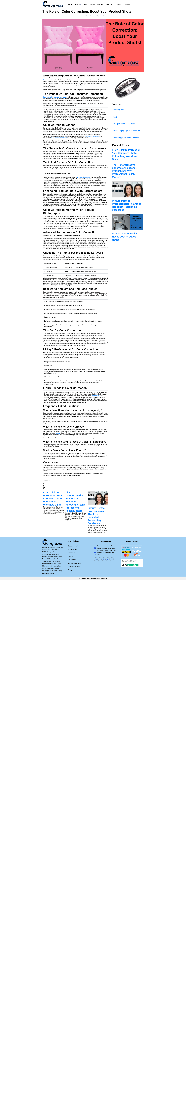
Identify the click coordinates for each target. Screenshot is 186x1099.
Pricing (92, 4)
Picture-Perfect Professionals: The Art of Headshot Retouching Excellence (96, 516)
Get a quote (109, 4)
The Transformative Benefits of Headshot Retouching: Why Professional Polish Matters (75, 501)
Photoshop (95, 136)
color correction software (59, 138)
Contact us (71, 553)
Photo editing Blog (74, 566)
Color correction (48, 80)
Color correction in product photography (55, 97)
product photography (83, 177)
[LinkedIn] (100, 559)
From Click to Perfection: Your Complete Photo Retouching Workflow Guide (52, 498)
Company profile (73, 546)
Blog (85, 4)
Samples (100, 4)
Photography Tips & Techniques (126, 131)
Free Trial (127, 4)
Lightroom (88, 136)
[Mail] (96, 559)
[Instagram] (112, 559)
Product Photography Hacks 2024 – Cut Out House (124, 236)
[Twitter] (108, 559)
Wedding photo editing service (126, 138)
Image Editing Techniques (124, 124)
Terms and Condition (74, 563)
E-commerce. (95, 396)
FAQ (115, 117)
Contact (118, 4)
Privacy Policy (72, 549)
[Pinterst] (104, 559)
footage (58, 433)
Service (78, 4)
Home (70, 4)
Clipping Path (118, 110)
